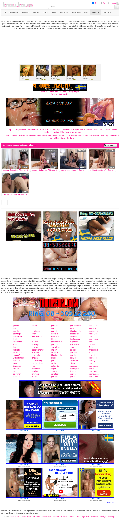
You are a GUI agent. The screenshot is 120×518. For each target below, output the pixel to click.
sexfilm (35, 371)
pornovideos (94, 374)
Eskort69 (17, 136)
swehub (16, 361)
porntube (93, 369)
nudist (34, 366)
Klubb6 (61, 132)
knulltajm (55, 336)
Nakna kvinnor (26, 136)
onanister (74, 361)
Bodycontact (76, 132)
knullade (16, 377)
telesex (16, 369)
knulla (34, 377)
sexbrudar (36, 355)
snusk (53, 358)
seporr (53, 369)
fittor (34, 334)
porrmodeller (75, 326)
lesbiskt (92, 344)
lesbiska (54, 334)
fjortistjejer (74, 369)
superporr (74, 342)
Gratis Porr (70, 136)
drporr (15, 371)
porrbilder (93, 371)
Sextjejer (47, 132)
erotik (72, 328)
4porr (34, 328)
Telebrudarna (26, 130)
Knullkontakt (56, 136)
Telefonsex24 (66, 130)
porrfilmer (55, 326)
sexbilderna (37, 336)
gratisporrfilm (56, 342)
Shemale (112, 3)
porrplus (73, 377)
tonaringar (17, 366)
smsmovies (75, 344)
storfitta (35, 342)
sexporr (73, 350)
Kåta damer (70, 138)
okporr (72, 363)
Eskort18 (68, 132)
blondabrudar (75, 331)
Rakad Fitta (78, 136)
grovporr (35, 374)
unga (34, 339)
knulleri (16, 339)
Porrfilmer (95, 136)
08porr (54, 350)
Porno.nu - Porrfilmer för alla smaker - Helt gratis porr (60, 92)
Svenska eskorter (110, 130)
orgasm (35, 358)
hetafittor (16, 350)
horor (91, 336)
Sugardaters (109, 136)
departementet (38, 350)
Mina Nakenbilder (86, 130)
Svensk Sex (87, 136)
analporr (35, 352)
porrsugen (93, 331)
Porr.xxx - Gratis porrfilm (60, 94)
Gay (103, 3)
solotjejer (35, 344)
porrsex (73, 374)
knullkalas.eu (14, 517)
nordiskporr (17, 336)
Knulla (102, 136)
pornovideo (93, 377)
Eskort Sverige (98, 130)
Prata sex (48, 130)
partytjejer (17, 334)
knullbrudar (17, 342)
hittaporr (73, 336)
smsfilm (73, 347)
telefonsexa (75, 339)
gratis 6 (16, 326)
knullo (91, 352)
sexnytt (35, 347)
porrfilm (54, 328)
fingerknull (93, 350)
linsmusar (36, 369)
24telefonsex (18, 358)
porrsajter (93, 358)
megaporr (74, 366)
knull (15, 344)
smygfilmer (55, 347)
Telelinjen (17, 130)
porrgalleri (93, 334)
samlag (54, 371)
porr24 (54, 331)
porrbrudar (93, 339)
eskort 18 (55, 366)
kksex (53, 339)
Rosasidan (55, 132)
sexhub (92, 355)
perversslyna (37, 363)
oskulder (73, 358)
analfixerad (74, 334)
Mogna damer (60, 138)
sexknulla (93, 326)
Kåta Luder (10, 136)
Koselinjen (56, 130)
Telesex (42, 130)
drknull (35, 326)
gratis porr (36, 331)
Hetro (96, 3)
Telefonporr (75, 130)
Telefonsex (35, 130)
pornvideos (93, 366)
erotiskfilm (17, 352)
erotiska (54, 352)
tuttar (15, 363)
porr (14, 328)
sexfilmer (93, 328)
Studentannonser (38, 136)
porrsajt (92, 361)
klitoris (72, 371)
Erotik (63, 136)
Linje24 (10, 130)
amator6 (16, 355)
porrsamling (37, 361)
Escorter (48, 136)
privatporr (55, 374)
